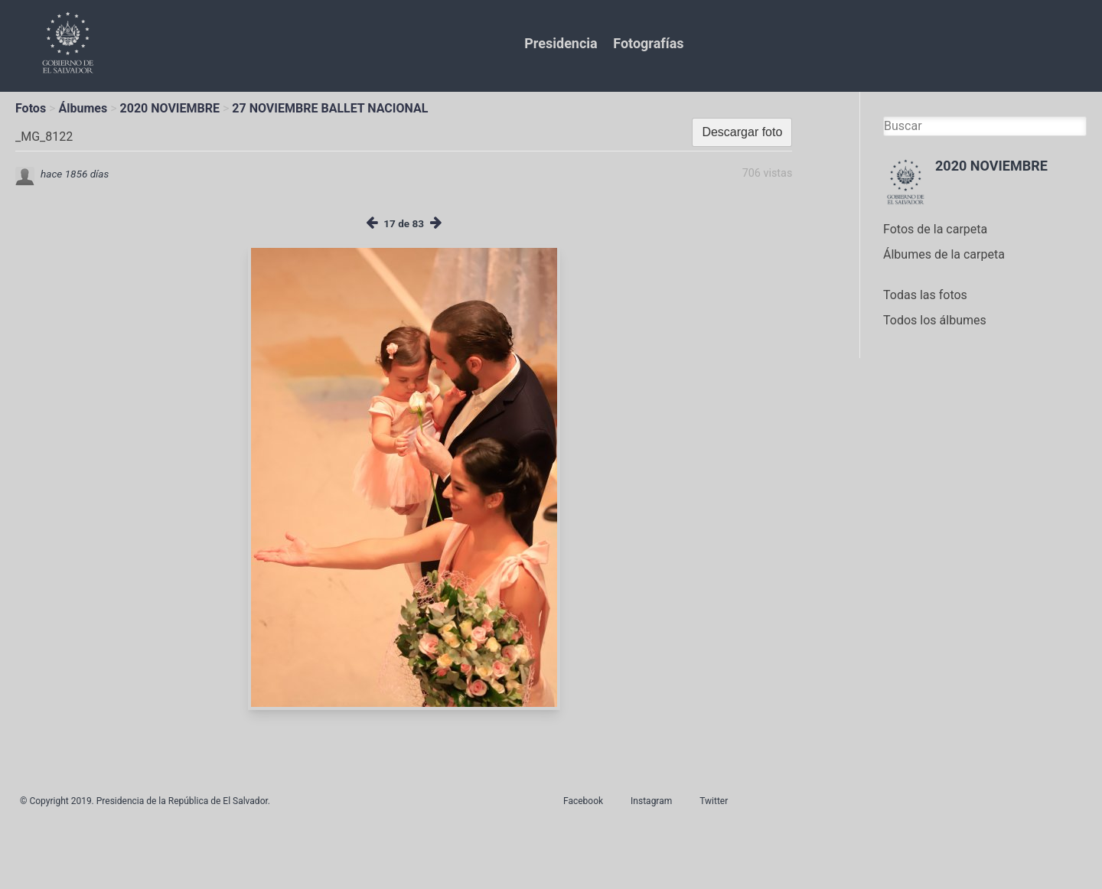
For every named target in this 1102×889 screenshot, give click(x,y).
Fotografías (648, 43)
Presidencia (560, 43)
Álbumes (82, 108)
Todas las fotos (925, 295)
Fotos (30, 108)
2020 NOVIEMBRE (170, 108)
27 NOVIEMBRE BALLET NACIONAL (330, 108)
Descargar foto (742, 131)
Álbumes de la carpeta (944, 254)
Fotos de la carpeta (935, 229)
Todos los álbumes (934, 320)
